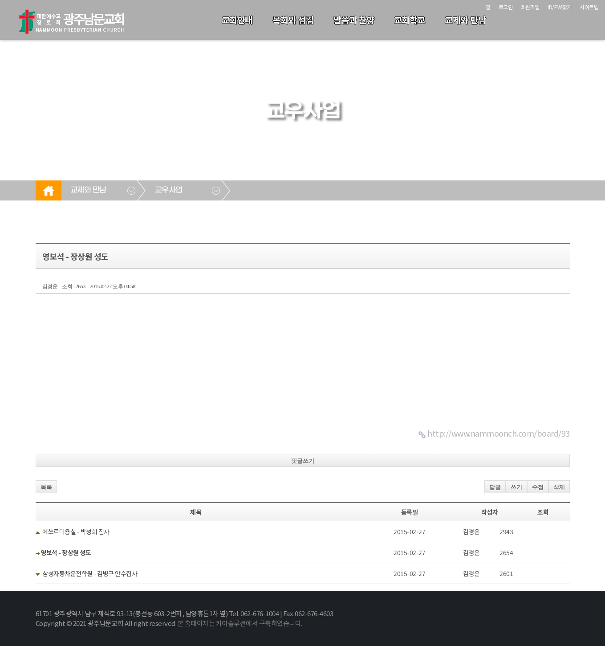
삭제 (559, 487)
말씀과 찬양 (353, 19)
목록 (46, 487)
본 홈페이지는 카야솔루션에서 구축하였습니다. (240, 623)
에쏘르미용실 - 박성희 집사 (76, 531)
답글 (495, 487)
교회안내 (237, 19)
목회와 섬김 (292, 19)
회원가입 (530, 7)
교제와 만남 (465, 19)
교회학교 (409, 19)
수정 (538, 487)
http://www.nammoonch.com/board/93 (498, 433)
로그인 (506, 7)
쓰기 (516, 487)
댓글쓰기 (302, 461)
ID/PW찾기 (560, 7)
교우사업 (169, 190)
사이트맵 (589, 7)
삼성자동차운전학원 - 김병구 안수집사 (89, 573)
